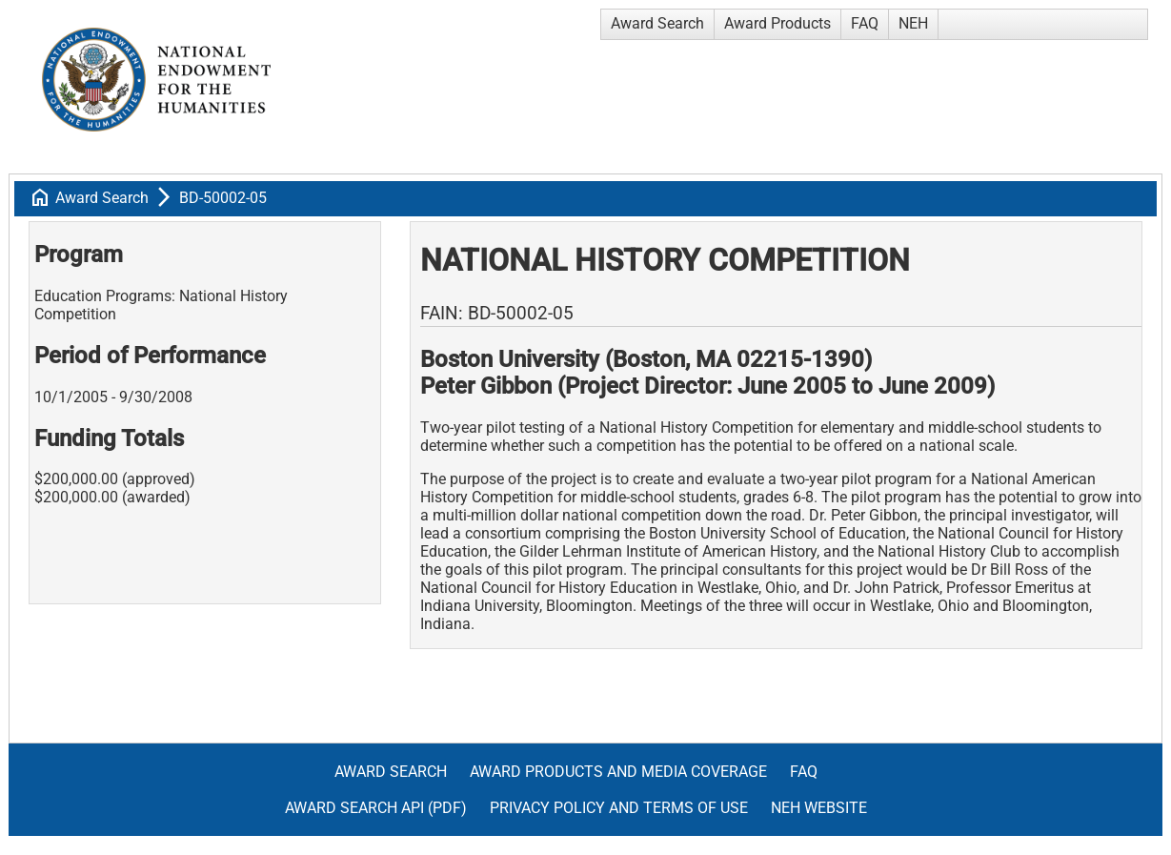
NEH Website (819, 808)
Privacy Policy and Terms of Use (619, 808)
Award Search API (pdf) (376, 808)
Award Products (777, 23)
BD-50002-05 (223, 198)
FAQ (864, 23)
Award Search (657, 23)
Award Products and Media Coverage (618, 772)
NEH (913, 23)
